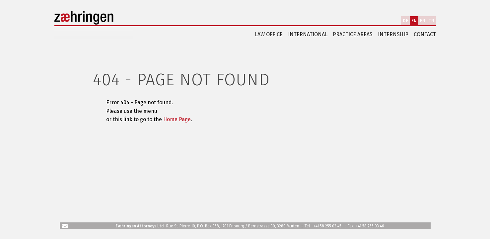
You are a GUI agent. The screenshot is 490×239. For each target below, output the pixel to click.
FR (422, 21)
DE (405, 21)
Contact (425, 34)
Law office (269, 34)
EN (414, 21)
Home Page (177, 119)
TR (431, 21)
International (307, 34)
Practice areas (353, 34)
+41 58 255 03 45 (327, 226)
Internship (393, 34)
